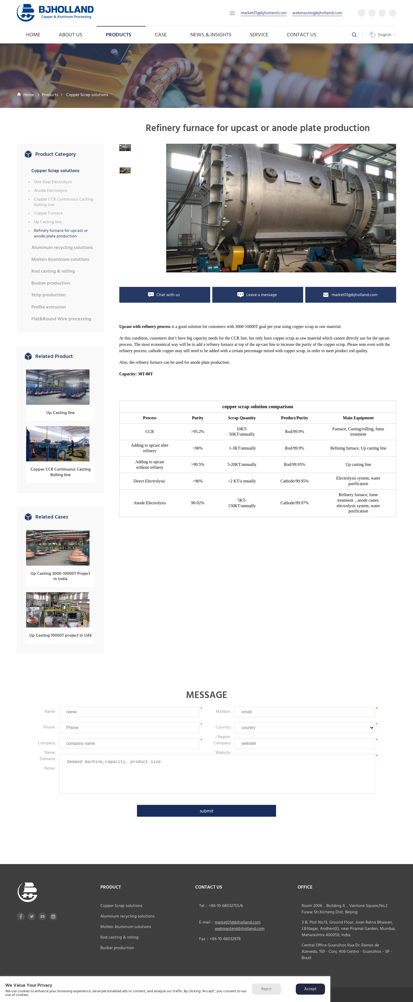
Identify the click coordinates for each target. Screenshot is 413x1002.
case (163, 34)
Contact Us (301, 34)
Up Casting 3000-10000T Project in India (60, 576)
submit (207, 811)
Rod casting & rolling (53, 271)
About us (73, 34)
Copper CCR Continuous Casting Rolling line (63, 202)
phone (49, 727)
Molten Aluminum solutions (60, 259)
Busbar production (50, 283)
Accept (310, 989)
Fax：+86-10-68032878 (220, 939)
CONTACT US (208, 887)
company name (46, 747)
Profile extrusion (48, 307)
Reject (266, 989)
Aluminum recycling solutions (62, 247)
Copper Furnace (48, 213)
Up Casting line (48, 222)
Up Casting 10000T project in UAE (60, 635)
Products (121, 34)
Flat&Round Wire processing (61, 319)
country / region (222, 732)
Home (33, 34)
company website (222, 747)
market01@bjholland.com (264, 13)
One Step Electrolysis (53, 182)
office (305, 887)
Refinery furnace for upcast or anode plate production (61, 233)
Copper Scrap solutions (87, 95)
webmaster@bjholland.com (317, 13)
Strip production (48, 295)
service (259, 34)
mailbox (223, 711)
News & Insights (210, 34)
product (110, 887)
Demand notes (47, 763)
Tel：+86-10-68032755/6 (221, 906)
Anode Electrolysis (50, 190)
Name (50, 711)
